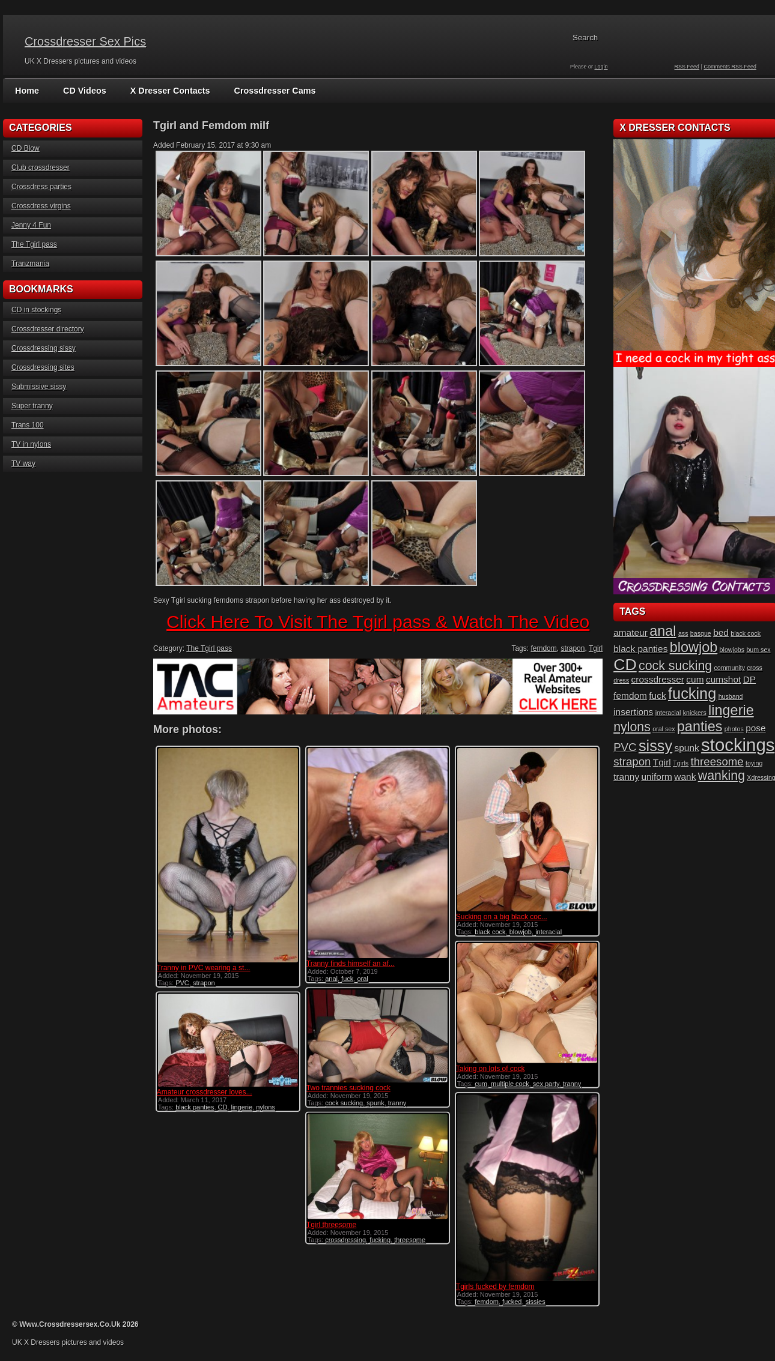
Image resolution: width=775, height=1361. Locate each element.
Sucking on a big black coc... (499, 917)
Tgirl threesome (330, 1222)
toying (754, 763)
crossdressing (344, 1236)
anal (330, 978)
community (729, 667)
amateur (630, 632)
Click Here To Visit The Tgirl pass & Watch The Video (377, 622)
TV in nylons (31, 444)
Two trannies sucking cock (347, 1086)
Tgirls (680, 763)
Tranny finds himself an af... (349, 963)
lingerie (241, 1105)
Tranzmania (30, 263)
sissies (533, 1299)
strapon (573, 648)
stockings (737, 745)
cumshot (723, 679)
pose (756, 728)
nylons (265, 1105)
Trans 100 (27, 425)
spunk (374, 1101)
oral (361, 978)
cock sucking (343, 1101)
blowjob (518, 931)
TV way (23, 463)
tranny (570, 1081)
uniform (656, 776)
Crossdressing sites (42, 367)
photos (734, 728)
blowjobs (732, 649)
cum (478, 1081)
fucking (378, 1236)
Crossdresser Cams (269, 90)
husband (731, 696)
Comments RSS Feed (730, 67)
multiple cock (507, 1081)
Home (26, 90)
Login (601, 67)
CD (223, 1105)
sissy (655, 745)
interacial (546, 931)
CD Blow (25, 148)
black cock (487, 931)
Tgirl (596, 648)
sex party (543, 1081)
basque (700, 633)
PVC (182, 982)
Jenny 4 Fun (31, 225)
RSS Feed (687, 67)
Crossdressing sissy (43, 348)
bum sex (758, 649)
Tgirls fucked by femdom (493, 1284)
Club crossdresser (40, 167)
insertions (633, 712)
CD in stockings (36, 310)
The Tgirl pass (34, 244)
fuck (346, 978)
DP (749, 679)
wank (685, 776)
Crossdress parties (41, 187)
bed (721, 632)
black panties (194, 1105)
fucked (509, 1299)
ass (683, 633)
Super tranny (32, 406)
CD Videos (83, 90)
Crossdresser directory (47, 329)
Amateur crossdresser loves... (204, 1090)
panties (700, 726)
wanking (721, 775)
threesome (408, 1236)
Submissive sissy (38, 386)
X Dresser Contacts (167, 90)
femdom (543, 648)
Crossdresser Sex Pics (85, 41)
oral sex (663, 728)
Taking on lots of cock (488, 1067)
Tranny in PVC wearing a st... (204, 968)
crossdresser (657, 679)
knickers (695, 712)
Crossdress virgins (41, 206)
